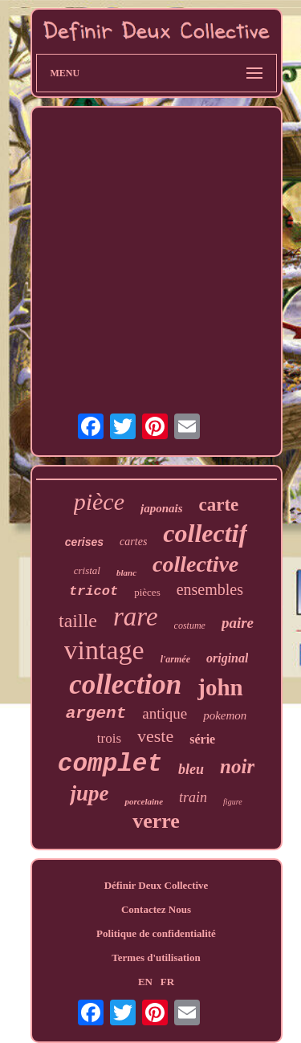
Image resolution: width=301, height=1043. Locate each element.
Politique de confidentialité (156, 933)
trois (109, 738)
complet (110, 764)
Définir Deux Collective (156, 885)
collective (195, 564)
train (193, 797)
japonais (161, 508)
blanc (126, 572)
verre (156, 821)
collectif (205, 533)
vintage (104, 650)
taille (78, 620)
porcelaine (143, 801)
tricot (93, 591)
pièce (99, 501)
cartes (133, 542)
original (227, 658)
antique (164, 713)
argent (96, 713)
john (219, 687)
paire (238, 622)
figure (232, 801)
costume (189, 625)
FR (167, 982)
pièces (147, 592)
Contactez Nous (156, 909)
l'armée (175, 659)
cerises (84, 542)
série (202, 739)
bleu (191, 769)
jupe (89, 793)
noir (237, 766)
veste (155, 736)
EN (145, 982)
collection (125, 684)
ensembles (210, 589)
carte (219, 505)
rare (135, 616)
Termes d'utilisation (156, 957)
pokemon (224, 715)
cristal (87, 570)
